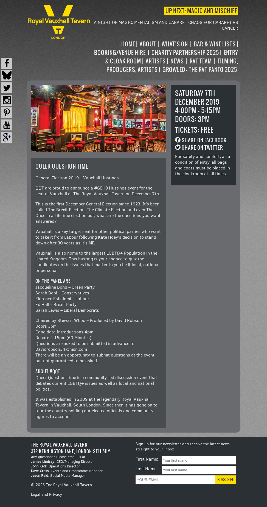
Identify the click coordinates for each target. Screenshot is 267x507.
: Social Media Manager (58, 475)
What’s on (175, 44)
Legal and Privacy (46, 494)
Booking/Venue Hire (120, 52)
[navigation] (164, 57)
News (177, 61)
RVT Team (201, 61)
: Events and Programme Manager (67, 471)
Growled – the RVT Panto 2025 (199, 69)
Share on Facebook (204, 140)
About (148, 44)
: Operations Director (55, 466)
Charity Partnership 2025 (185, 52)
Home (128, 44)
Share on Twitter (202, 147)
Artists (156, 61)
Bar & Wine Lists (215, 44)
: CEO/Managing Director (62, 461)
